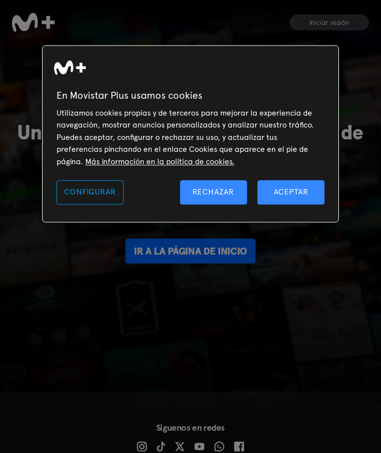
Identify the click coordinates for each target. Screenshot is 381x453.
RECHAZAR (213, 191)
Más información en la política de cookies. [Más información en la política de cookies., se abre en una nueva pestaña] (159, 161)
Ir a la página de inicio (190, 251)
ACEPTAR (291, 191)
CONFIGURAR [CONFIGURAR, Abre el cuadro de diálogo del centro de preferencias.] (90, 191)
